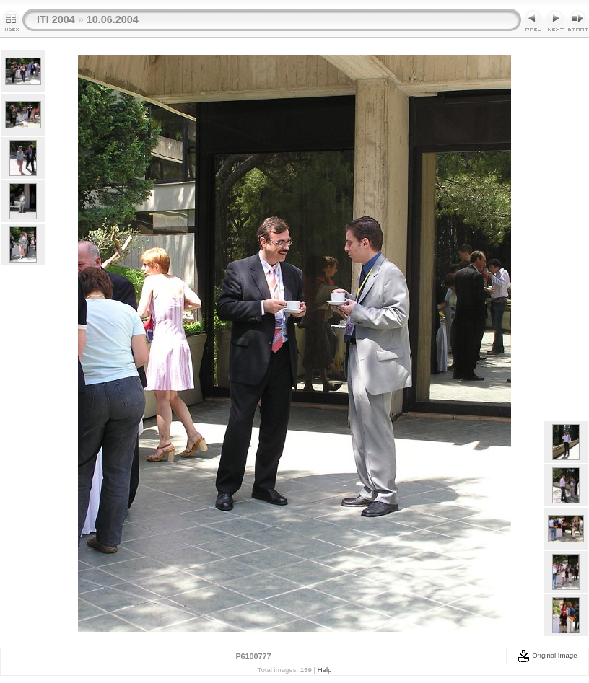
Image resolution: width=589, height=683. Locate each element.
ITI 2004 (56, 19)
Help (325, 670)
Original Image (547, 655)
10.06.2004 (113, 19)
